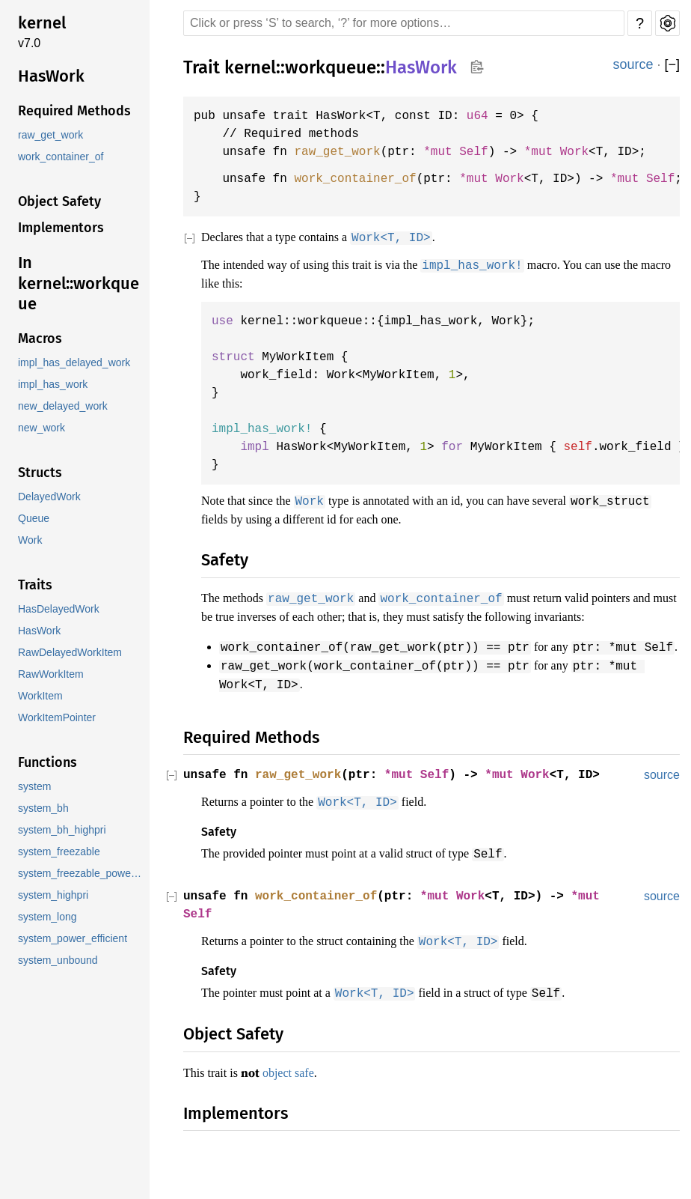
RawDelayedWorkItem (70, 652)
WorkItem (41, 696)
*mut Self (466, 152)
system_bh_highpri (63, 830)
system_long (48, 917)
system (35, 786)
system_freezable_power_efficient (82, 873)
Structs (40, 472)
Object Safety (59, 201)
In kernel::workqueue (78, 283)
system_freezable (60, 852)
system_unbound (58, 960)
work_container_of (61, 157)
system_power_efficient (74, 938)
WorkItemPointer (58, 717)
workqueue (330, 66)
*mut (556, 152)
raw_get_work (50, 135)
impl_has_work (53, 384)
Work (30, 540)
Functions (47, 762)
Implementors (61, 227)
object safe (297, 1100)
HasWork (51, 76)
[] (672, 65)
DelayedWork (49, 497)
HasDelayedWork (58, 609)
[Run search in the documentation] (403, 23)
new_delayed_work (63, 406)
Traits (35, 585)
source (633, 64)
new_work (41, 428)
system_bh (44, 808)
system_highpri (54, 895)
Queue (33, 518)
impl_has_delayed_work (75, 362)
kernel (42, 23)
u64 (489, 116)
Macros (40, 338)
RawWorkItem (50, 674)
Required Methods (74, 111)
